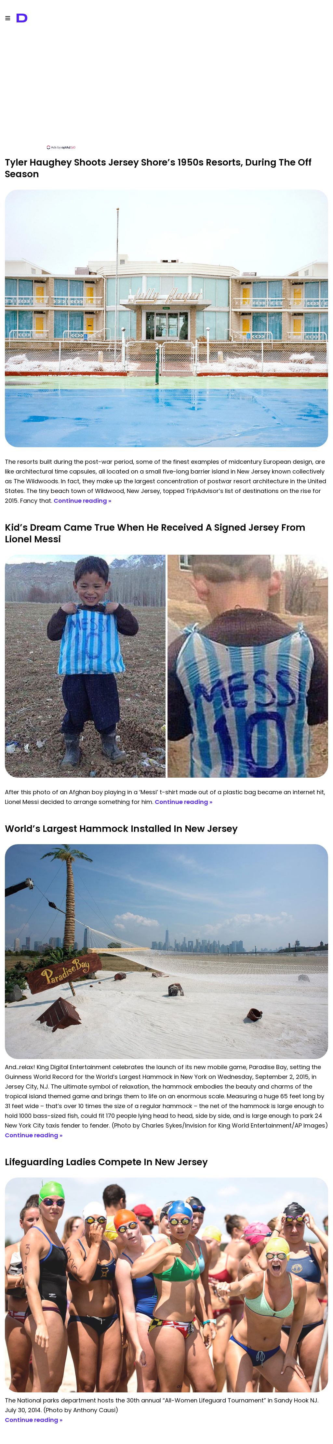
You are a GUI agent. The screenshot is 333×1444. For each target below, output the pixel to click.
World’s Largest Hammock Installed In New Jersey (121, 828)
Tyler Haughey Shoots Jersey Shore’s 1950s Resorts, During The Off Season (158, 168)
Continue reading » (82, 501)
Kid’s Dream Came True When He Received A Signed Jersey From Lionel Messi (155, 533)
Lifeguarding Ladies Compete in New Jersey (106, 1162)
